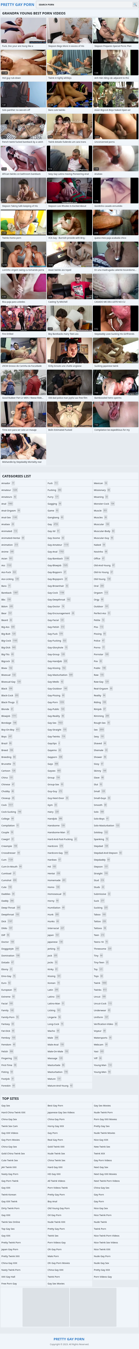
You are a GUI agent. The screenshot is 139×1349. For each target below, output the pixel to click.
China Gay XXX (9, 1263)
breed (7, 750)
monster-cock (104, 503)
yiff (98, 1058)
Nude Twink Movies (104, 1132)
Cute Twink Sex (9, 1160)
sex (99, 729)
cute (6, 887)
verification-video (106, 1024)
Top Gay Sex (8, 1228)
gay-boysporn (58, 579)
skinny (100, 770)
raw (99, 674)
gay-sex (55, 722)
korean (54, 983)
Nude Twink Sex (56, 1153)
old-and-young (104, 565)
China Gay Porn (56, 1119)
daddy (7, 900)
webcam (101, 1044)
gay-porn (56, 702)
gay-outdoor (58, 688)
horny (53, 900)
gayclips (54, 743)
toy (98, 969)
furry (53, 496)
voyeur (100, 1030)
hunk (53, 914)
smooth (100, 805)
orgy (99, 599)
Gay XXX (5, 1187)
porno (99, 647)
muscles (100, 517)
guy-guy (55, 791)
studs (99, 887)
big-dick (8, 647)
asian (7, 558)
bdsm (7, 606)
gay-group (56, 654)
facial (7, 1003)
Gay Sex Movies (56, 1283)
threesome (103, 948)
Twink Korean (8, 1194)
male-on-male (58, 1051)
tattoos (100, 928)
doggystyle (10, 948)
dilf (5, 935)
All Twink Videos (56, 1180)
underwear (102, 1010)
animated (9, 531)
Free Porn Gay (9, 1283)
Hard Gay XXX (55, 1167)
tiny (98, 955)
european (9, 989)
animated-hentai (13, 538)
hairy (53, 811)
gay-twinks (57, 736)
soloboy (101, 832)
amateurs (9, 496)
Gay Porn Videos (103, 1160)
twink (100, 983)
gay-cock (56, 592)
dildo (7, 928)
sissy (99, 763)
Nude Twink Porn (103, 1112)
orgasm (101, 592)
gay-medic (56, 681)
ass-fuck (9, 572)
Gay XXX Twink (9, 1201)
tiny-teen (101, 962)
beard (7, 620)
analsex (8, 524)
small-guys (102, 798)
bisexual (8, 674)
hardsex (54, 859)
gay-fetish (56, 627)
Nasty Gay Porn (9, 1174)
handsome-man (59, 832)
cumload (8, 873)
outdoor (101, 606)
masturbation (58, 1072)
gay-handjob (58, 661)
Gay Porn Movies (10, 1139)
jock (53, 955)
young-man (103, 1065)
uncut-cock (103, 1003)
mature (54, 1078)
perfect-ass (102, 613)
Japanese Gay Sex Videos (61, 1112)
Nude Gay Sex (101, 1263)
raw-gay (101, 681)
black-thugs (9, 702)
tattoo (100, 921)
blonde (7, 709)
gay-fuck (55, 633)
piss (99, 627)
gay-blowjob (58, 565)
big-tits (7, 654)
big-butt (8, 633)
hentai (54, 873)
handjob (55, 818)
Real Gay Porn (55, 1139)
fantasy (8, 1024)
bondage (9, 722)
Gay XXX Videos (9, 1132)
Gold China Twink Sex (13, 1153)
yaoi (99, 1051)
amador (8, 483)
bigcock (8, 661)
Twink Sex (53, 1235)
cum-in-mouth (11, 866)
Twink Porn (54, 1276)
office (99, 558)
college (7, 818)
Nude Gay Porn (102, 1256)
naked (100, 544)
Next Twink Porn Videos (107, 1180)
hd (52, 866)
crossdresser (10, 852)
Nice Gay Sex (101, 1208)
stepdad (101, 846)
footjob (7, 1078)
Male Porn (53, 1256)
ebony (7, 969)
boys (6, 736)
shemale (101, 750)
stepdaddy (102, 859)
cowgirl (7, 839)
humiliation (56, 907)
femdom (8, 1044)
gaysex (54, 770)
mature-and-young (60, 1085)
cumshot (9, 880)
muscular (102, 524)
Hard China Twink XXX (13, 1112)
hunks (53, 921)
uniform (101, 1017)
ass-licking (10, 579)
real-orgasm (103, 688)
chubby (7, 791)
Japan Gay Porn (9, 1249)
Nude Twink (100, 1221)
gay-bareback (59, 558)
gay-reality (56, 716)
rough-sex (102, 722)
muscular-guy (104, 538)
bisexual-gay (11, 681)
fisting (7, 1072)
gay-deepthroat (59, 599)
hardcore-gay (58, 852)
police (99, 640)
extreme (8, 996)
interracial (56, 928)
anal (7, 503)
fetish (7, 1051)
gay (53, 524)
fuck (53, 483)
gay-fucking (57, 640)
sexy (99, 736)
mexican (101, 483)
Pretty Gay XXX (102, 1269)
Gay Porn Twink (9, 1180)
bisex (7, 668)
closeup (8, 798)
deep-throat (11, 907)
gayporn (55, 757)
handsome (56, 825)
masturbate (56, 1065)
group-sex (56, 784)
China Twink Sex (56, 1160)
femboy (8, 1037)
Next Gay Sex (101, 1167)
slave (99, 777)
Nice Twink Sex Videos (106, 1242)
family (7, 1010)
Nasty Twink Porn (10, 1269)
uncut (100, 996)
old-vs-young (104, 572)
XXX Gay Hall (8, 1276)
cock (7, 805)
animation (10, 544)
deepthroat (10, 914)
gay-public (56, 709)
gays (53, 763)
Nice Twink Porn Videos (106, 1235)
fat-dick (8, 1030)
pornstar (101, 654)
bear (6, 613)
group (54, 777)
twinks (100, 989)
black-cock (10, 695)
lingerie (54, 1017)
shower (100, 757)
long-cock (56, 1024)
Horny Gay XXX (56, 1126)
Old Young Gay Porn (59, 1208)
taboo (100, 914)
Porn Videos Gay (56, 1242)
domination (10, 955)
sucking (101, 907)
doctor (8, 941)
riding (100, 702)
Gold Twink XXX (56, 1146)
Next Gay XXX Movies (105, 1174)
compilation (10, 825)
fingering (9, 1058)
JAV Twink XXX (8, 1167)
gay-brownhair (58, 585)
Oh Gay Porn (54, 1249)
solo (99, 811)
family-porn (10, 1017)
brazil (6, 743)
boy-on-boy (10, 729)
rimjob (100, 709)
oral (99, 585)
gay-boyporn (57, 572)
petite (99, 620)
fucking (55, 490)
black (7, 688)
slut (98, 784)
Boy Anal (52, 1201)
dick (7, 921)
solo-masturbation (107, 825)
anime (7, 551)
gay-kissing (57, 668)
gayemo (54, 750)
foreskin (8, 1085)
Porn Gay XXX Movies (105, 1119)
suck (99, 900)
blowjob (9, 716)
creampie (9, 846)
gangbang (56, 517)
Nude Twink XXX (56, 1221)
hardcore (56, 846)
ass (6, 565)
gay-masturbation (60, 674)
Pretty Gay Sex (102, 1126)
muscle (100, 510)
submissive (102, 894)
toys (99, 976)
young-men (102, 1072)
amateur (9, 490)
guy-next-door (58, 798)
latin (53, 989)
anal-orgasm (11, 510)
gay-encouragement (61, 613)
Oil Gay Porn (54, 1215)
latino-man (56, 1003)
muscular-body (104, 531)
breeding (8, 757)
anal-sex (9, 517)
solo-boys (101, 818)
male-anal (56, 1044)
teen (99, 935)
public (100, 668)
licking (54, 1010)
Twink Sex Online (10, 1221)
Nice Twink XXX (102, 1249)
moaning (101, 496)
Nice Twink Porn (102, 1215)
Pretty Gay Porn (56, 1194)
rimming (102, 716)
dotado (7, 962)
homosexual (57, 894)
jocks (53, 962)
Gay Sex (5, 1105)
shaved (100, 743)
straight (101, 873)
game (53, 510)
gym (52, 805)
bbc (6, 599)
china (7, 777)
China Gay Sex (9, 1119)
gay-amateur (58, 544)
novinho (101, 551)
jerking (54, 948)
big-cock (9, 640)
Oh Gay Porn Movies (59, 1263)
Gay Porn (53, 1132)
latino (54, 996)
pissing (100, 633)
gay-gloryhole (58, 647)
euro (6, 983)
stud (99, 880)
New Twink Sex (102, 1146)
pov (98, 661)
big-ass (8, 627)
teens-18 (101, 941)
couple (7, 832)
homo (54, 887)
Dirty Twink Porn (10, 1208)
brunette (8, 763)
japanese (55, 941)
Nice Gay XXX (101, 1139)
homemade (57, 880)
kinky (53, 969)
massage (55, 1058)
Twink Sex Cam (9, 1126)
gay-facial (56, 620)
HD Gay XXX (54, 1174)
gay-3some (56, 538)
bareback (10, 592)
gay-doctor (56, 606)
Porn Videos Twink (58, 1187)
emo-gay (8, 976)
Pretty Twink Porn (11, 1242)
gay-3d (54, 531)
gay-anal (56, 551)
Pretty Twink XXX (10, 1256)
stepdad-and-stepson (108, 852)
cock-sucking (11, 811)
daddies (8, 894)
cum (7, 859)
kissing (54, 976)
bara (6, 585)
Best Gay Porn (55, 1105)
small (100, 791)
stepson (101, 866)
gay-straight (57, 729)
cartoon (8, 770)
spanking (101, 839)
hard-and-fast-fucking (62, 839)
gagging (55, 503)
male (53, 1037)
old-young (102, 579)
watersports (103, 1037)
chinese (8, 784)
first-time (9, 1065)
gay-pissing (56, 695)
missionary (102, 490)
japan (54, 935)
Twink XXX (99, 1153)
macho (54, 1030)
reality (100, 695)
